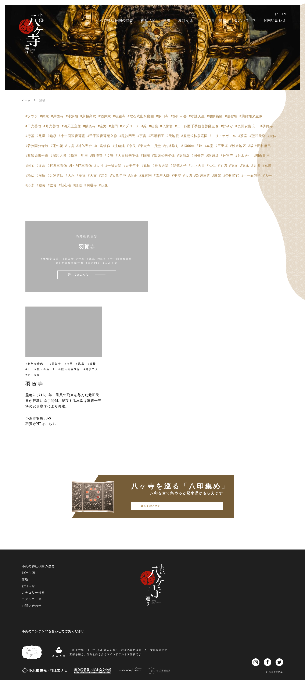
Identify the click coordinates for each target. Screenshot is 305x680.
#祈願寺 (119, 116)
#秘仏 (29, 175)
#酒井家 (104, 116)
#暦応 (40, 175)
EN (284, 14)
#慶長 (40, 185)
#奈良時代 (231, 175)
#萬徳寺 (57, 116)
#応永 (29, 185)
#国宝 (29, 165)
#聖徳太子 (179, 165)
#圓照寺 (96, 155)
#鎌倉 (77, 185)
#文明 (255, 165)
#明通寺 (90, 185)
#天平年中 (131, 165)
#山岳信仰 (102, 145)
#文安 (109, 155)
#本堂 (208, 145)
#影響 (216, 175)
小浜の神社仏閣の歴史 (114, 20)
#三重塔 (221, 145)
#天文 (92, 175)
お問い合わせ (274, 20)
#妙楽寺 (89, 126)
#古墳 (69, 145)
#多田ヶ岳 (179, 116)
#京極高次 (88, 116)
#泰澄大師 (162, 175)
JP (276, 14)
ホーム (27, 100)
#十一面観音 (251, 175)
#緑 (144, 126)
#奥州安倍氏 (246, 126)
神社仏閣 (148, 20)
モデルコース (245, 20)
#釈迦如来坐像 (163, 155)
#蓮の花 (56, 145)
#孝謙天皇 (197, 116)
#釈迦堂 (212, 155)
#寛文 (233, 165)
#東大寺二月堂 (149, 145)
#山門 (113, 126)
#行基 (29, 135)
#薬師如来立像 (251, 116)
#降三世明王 (78, 155)
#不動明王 (156, 135)
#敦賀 (52, 185)
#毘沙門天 (127, 135)
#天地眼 (172, 135)
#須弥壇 (231, 116)
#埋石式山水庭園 (141, 116)
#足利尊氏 (56, 175)
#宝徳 (222, 165)
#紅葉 (153, 126)
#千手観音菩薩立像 (102, 135)
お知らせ (185, 20)
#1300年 (188, 145)
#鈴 (199, 145)
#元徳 (266, 165)
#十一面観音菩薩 (72, 135)
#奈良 (131, 145)
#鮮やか (227, 126)
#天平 (267, 175)
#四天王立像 (71, 126)
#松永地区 (238, 145)
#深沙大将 (58, 155)
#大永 (70, 175)
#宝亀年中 (118, 175)
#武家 (44, 116)
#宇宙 (141, 135)
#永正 (132, 175)
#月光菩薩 (51, 126)
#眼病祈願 (215, 116)
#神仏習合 (84, 145)
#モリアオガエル (223, 135)
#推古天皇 (160, 165)
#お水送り (243, 155)
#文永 (40, 165)
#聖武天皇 (257, 135)
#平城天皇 (113, 165)
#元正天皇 (197, 165)
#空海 (102, 126)
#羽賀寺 (267, 126)
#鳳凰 (40, 135)
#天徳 (187, 175)
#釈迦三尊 (202, 175)
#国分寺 (198, 155)
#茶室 (242, 135)
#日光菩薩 (33, 126)
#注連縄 (118, 145)
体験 (167, 20)
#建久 (103, 175)
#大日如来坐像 (127, 155)
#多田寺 (162, 116)
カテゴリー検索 (213, 20)
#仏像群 (166, 126)
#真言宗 (145, 175)
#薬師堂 (183, 155)
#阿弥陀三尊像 (80, 165)
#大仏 (272, 135)
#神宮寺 (227, 155)
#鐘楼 (52, 135)
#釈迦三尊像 (57, 165)
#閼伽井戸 (261, 155)
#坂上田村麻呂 (259, 145)
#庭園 (145, 155)
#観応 (145, 165)
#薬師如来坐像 (36, 155)
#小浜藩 (72, 116)
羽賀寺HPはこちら (40, 423)
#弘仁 (211, 165)
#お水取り (171, 145)
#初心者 (65, 185)
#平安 (176, 175)
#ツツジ (31, 116)
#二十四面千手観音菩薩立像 (197, 126)
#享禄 (81, 175)
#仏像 (103, 185)
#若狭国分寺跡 (36, 145)
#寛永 (244, 165)
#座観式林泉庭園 (194, 135)
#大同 (98, 165)
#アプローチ (129, 126)
